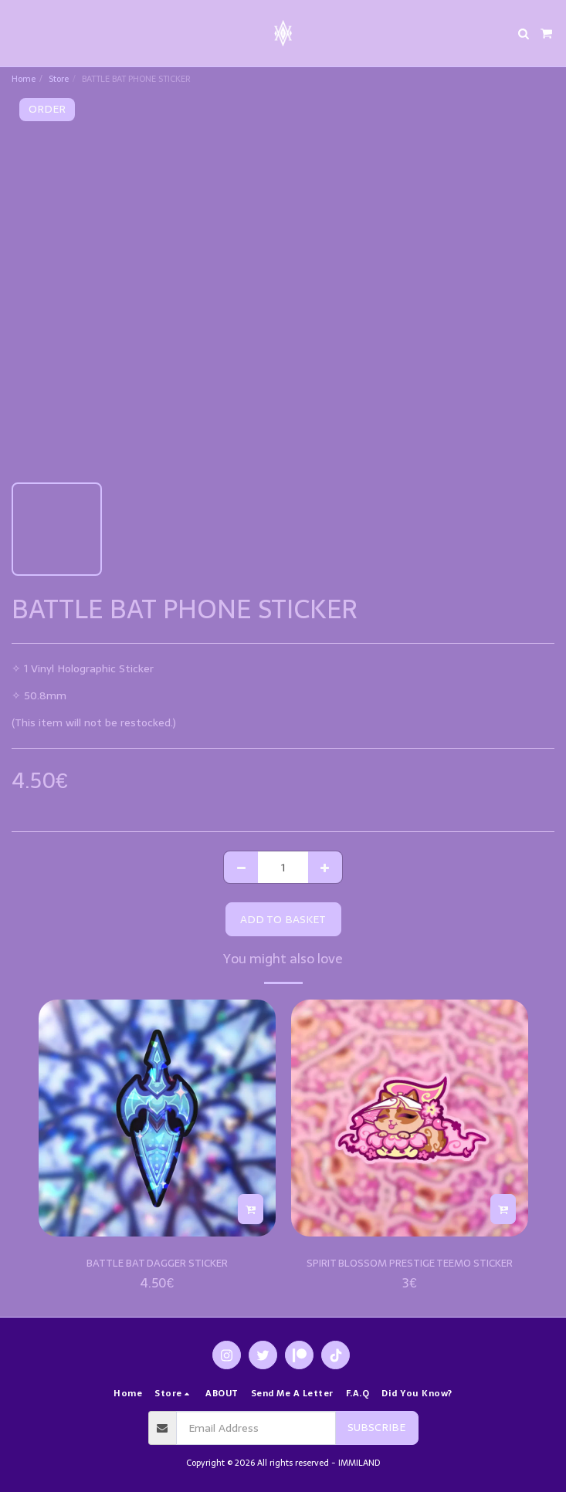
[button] (17, 33)
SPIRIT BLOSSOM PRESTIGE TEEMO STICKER (410, 1262)
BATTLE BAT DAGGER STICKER (157, 1262)
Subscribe (376, 1427)
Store (59, 79)
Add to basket (283, 919)
